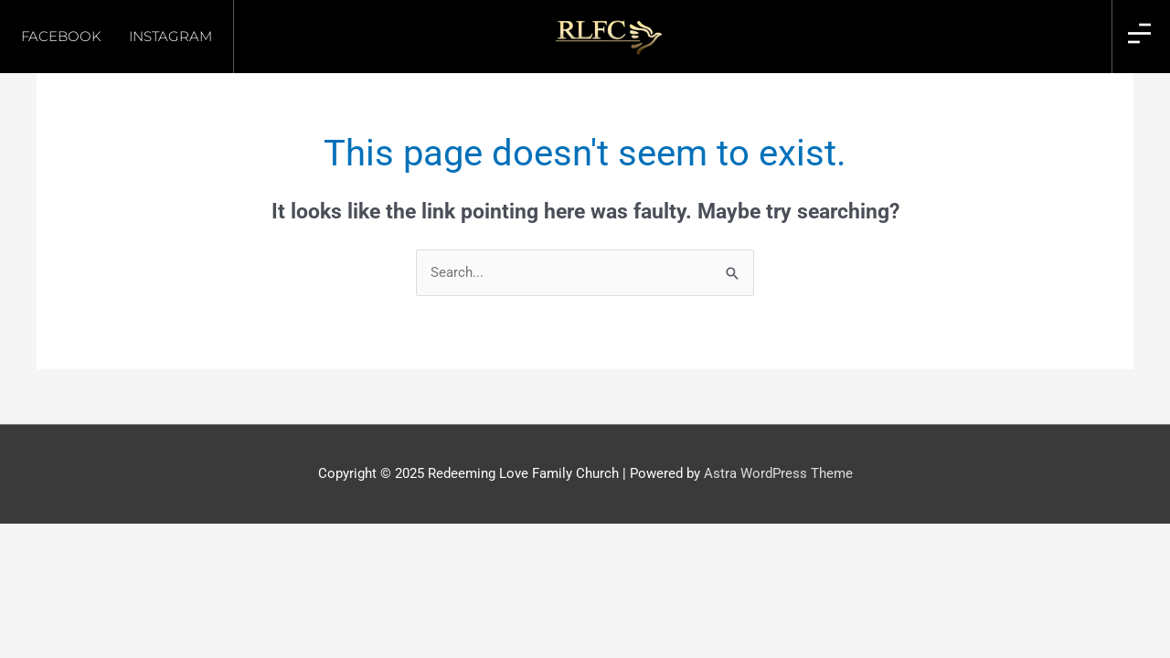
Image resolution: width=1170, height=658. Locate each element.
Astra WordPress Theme (778, 473)
